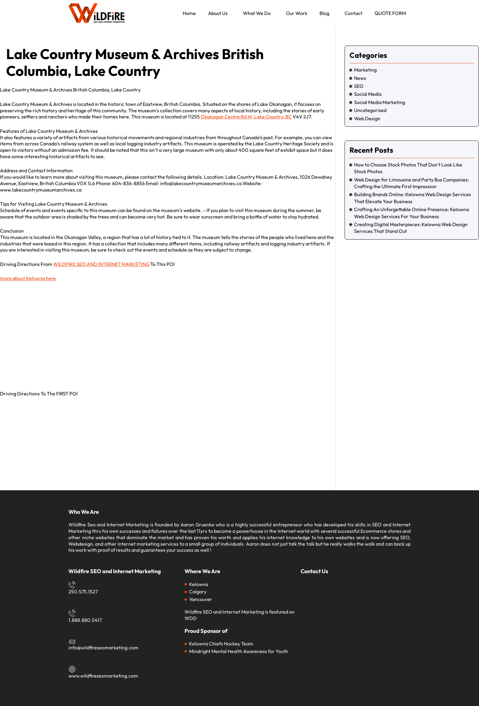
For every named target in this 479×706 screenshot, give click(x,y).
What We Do (257, 13)
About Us (218, 13)
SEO (359, 86)
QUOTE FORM (390, 13)
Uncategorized (370, 110)
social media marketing (379, 102)
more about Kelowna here (28, 278)
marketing (365, 70)
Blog (324, 13)
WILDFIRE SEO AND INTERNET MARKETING (101, 264)
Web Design (367, 118)
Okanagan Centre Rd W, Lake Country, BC (246, 117)
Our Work (296, 13)
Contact (353, 13)
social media (368, 94)
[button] (219, 13)
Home (189, 13)
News (360, 78)
